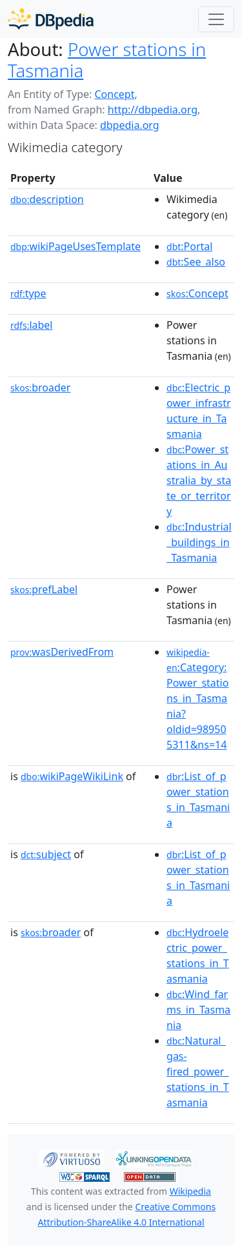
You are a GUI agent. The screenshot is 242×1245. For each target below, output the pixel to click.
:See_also (195, 262)
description (47, 199)
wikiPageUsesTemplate (75, 246)
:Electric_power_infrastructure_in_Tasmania (198, 410)
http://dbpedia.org (152, 110)
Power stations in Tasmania (107, 60)
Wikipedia (190, 1191)
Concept (114, 94)
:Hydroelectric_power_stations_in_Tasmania (197, 955)
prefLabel (43, 589)
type (28, 293)
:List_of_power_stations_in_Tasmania (198, 799)
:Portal (189, 246)
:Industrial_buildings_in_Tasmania (199, 542)
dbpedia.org (129, 125)
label (31, 325)
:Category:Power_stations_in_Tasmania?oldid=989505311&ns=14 (197, 699)
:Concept (197, 293)
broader (40, 387)
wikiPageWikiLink (72, 776)
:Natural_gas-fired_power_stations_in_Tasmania (197, 1072)
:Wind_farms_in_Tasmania (198, 1009)
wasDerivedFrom (62, 652)
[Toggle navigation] (216, 19)
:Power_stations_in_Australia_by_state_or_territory (198, 480)
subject (46, 854)
